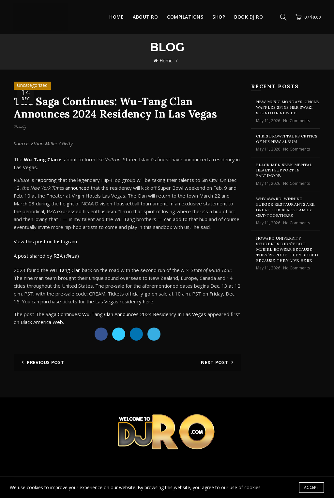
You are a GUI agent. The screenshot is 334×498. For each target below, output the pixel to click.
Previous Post (45, 362)
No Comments (296, 120)
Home (116, 17)
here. (149, 301)
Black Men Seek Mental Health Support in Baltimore (284, 170)
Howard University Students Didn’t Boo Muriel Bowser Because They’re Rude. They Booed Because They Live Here (287, 249)
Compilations (185, 17)
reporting (46, 180)
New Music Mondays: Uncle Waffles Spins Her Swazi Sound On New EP (287, 107)
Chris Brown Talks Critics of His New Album (287, 139)
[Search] (283, 17)
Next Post (214, 362)
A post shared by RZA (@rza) (46, 255)
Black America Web (42, 322)
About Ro (145, 17)
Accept (311, 487)
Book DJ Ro (248, 17)
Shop (218, 17)
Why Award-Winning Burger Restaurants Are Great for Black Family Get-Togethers (285, 206)
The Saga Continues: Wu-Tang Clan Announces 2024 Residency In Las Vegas (121, 314)
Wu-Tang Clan (65, 270)
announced (77, 188)
